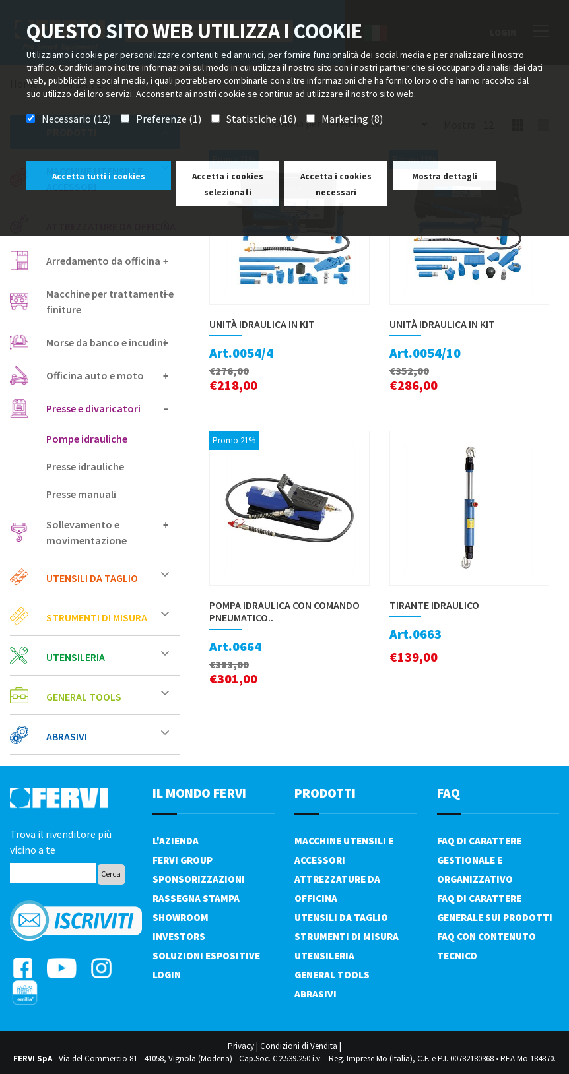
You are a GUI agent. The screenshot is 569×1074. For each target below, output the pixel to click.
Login (166, 974)
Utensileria (107, 657)
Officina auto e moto (107, 375)
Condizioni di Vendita (298, 1046)
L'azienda (175, 841)
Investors (178, 936)
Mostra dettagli (444, 176)
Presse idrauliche (85, 466)
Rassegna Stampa (196, 898)
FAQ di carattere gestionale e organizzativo (479, 860)
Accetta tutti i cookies (98, 176)
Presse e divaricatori (107, 408)
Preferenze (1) (168, 118)
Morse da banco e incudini (107, 342)
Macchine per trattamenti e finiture (110, 301)
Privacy (241, 1046)
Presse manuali (81, 494)
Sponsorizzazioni (198, 879)
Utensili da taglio (107, 577)
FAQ (448, 792)
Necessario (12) (76, 118)
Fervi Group (182, 860)
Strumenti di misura (107, 617)
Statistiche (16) (261, 118)
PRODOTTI (325, 792)
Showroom (180, 917)
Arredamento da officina (107, 260)
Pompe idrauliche (86, 438)
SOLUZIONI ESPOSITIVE (206, 955)
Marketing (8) (352, 118)
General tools (107, 696)
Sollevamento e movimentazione (107, 532)
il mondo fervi (199, 792)
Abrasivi (107, 736)
